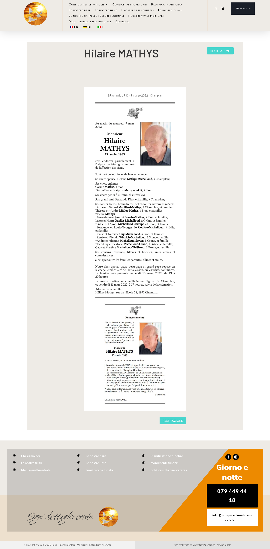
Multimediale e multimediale (90, 21)
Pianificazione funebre (167, 456)
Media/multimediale (35, 470)
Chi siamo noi (30, 456)
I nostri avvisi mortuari (146, 15)
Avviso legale (224, 544)
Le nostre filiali (170, 10)
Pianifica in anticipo (166, 4)
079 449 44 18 (243, 8)
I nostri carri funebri (137, 10)
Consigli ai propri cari (129, 4)
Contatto (123, 21)
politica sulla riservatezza (169, 470)
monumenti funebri (164, 463)
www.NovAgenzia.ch (204, 544)
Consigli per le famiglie (87, 4)
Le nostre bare (80, 10)
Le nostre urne (106, 10)
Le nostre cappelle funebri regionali (96, 15)
